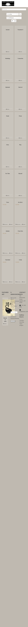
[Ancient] (7, 27)
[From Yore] (20, 228)
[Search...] (14, 9)
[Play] (20, 142)
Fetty (7, 144)
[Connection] (20, 55)
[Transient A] (20, 27)
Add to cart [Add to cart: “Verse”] (5, 224)
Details (8, 51)
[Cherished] (7, 257)
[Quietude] (7, 84)
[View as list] (15, 21)
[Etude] (7, 113)
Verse (7, 202)
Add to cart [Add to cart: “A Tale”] (18, 281)
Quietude (7, 87)
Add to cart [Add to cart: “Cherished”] (5, 281)
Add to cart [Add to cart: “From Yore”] (18, 253)
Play (20, 144)
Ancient (7, 29)
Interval (20, 87)
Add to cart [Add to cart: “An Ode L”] (18, 224)
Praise (20, 116)
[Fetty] (7, 142)
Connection (20, 58)
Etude (7, 116)
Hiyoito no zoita (5, 319)
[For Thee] (7, 171)
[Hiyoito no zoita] (5, 307)
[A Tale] (20, 257)
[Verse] (7, 199)
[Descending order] (20, 14)
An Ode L (20, 202)
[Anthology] (7, 55)
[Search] (3, 9)
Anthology (7, 58)
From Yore (20, 231)
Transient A (20, 29)
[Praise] (20, 113)
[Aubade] (7, 228)
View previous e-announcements (15, 316)
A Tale (20, 259)
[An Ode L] (20, 199)
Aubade (7, 231)
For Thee (7, 173)
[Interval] (20, 84)
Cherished (7, 259)
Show (10, 17)
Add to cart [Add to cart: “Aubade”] (5, 253)
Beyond (20, 173)
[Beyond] (20, 171)
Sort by (9, 14)
